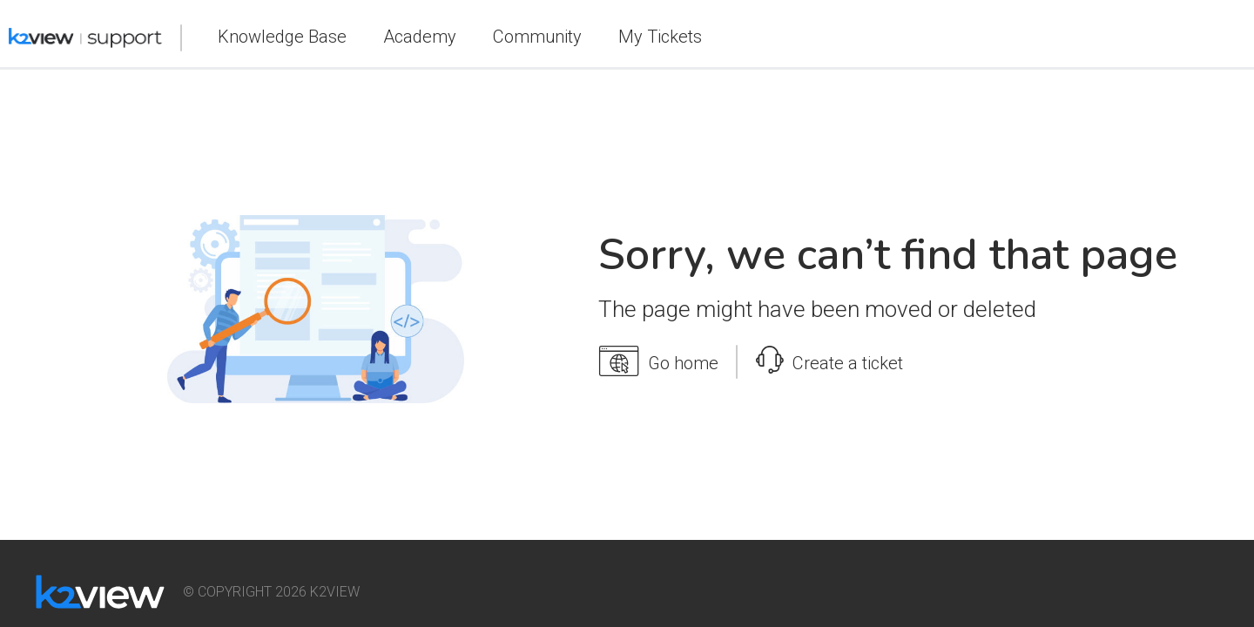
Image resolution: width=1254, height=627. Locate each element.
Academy (419, 36)
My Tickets (660, 36)
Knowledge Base (282, 36)
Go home (658, 361)
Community (537, 36)
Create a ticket (829, 359)
